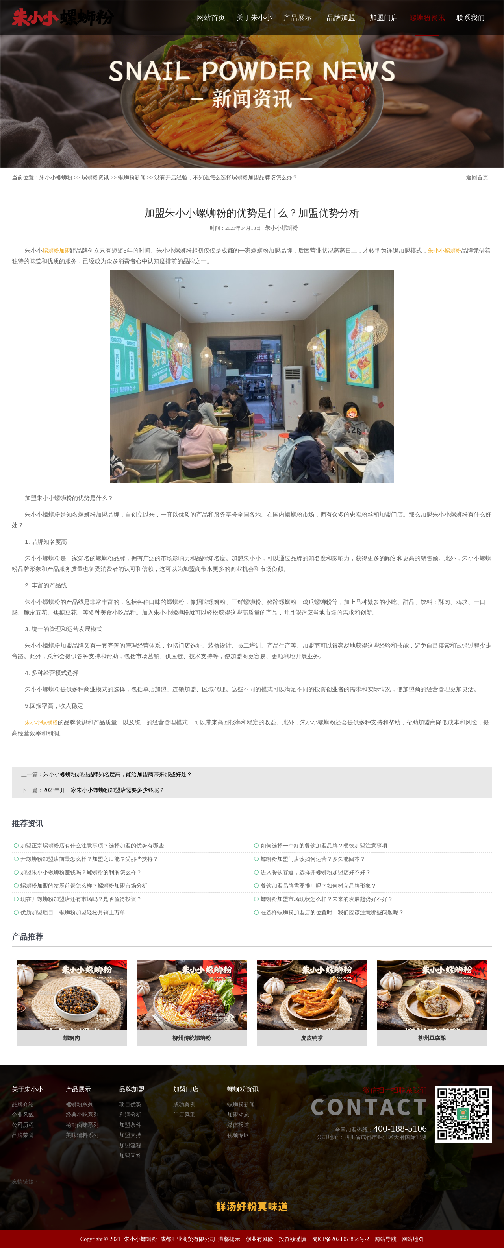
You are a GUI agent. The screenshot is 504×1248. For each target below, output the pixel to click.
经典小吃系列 (82, 1115)
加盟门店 (384, 18)
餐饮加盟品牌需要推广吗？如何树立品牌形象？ (318, 886)
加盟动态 (238, 1115)
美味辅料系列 (82, 1135)
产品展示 (298, 18)
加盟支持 (130, 1135)
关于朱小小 (254, 18)
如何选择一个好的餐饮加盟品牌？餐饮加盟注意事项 (324, 846)
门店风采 (184, 1115)
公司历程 (23, 1125)
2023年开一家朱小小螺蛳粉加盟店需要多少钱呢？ (104, 790)
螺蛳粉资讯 (427, 25)
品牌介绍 (23, 1105)
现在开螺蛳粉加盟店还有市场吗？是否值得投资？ (81, 899)
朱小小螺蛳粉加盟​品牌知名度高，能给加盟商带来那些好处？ (117, 774)
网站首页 (211, 18)
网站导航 (385, 1239)
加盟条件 (130, 1125)
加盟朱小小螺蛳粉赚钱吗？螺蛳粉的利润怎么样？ (81, 872)
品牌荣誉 (23, 1135)
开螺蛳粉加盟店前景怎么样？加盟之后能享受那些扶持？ (89, 859)
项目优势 (130, 1105)
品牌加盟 (341, 18)
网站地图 (413, 1239)
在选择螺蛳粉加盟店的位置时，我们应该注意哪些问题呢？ (332, 913)
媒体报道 (238, 1125)
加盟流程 (130, 1145)
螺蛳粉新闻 (132, 178)
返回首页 (477, 178)
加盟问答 (130, 1156)
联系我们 (470, 18)
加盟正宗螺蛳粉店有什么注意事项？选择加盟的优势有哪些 (92, 846)
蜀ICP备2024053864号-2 (340, 1239)
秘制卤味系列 (82, 1125)
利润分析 (130, 1115)
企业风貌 (23, 1115)
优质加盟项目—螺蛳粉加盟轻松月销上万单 (72, 913)
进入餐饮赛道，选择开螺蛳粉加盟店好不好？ (316, 872)
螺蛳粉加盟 (56, 251)
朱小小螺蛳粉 (55, 178)
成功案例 (184, 1105)
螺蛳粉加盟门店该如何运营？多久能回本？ (313, 859)
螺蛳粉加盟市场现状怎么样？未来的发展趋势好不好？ (327, 899)
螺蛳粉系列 (79, 1105)
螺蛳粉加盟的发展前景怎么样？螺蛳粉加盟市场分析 (83, 886)
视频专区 (238, 1135)
